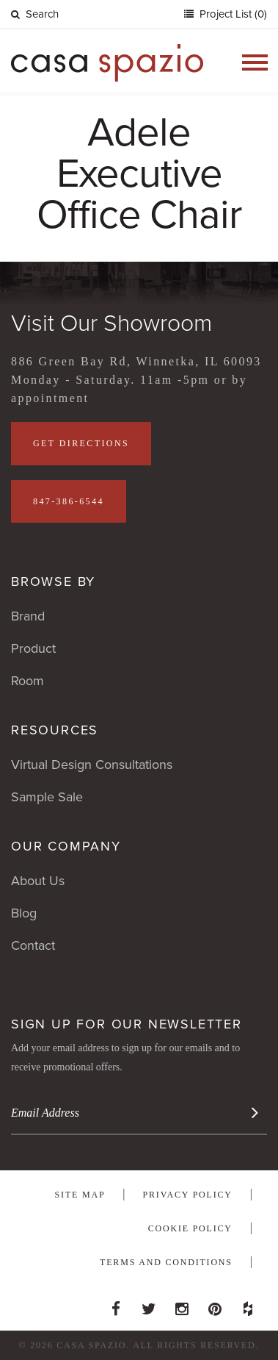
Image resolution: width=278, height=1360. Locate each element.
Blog (24, 913)
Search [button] (35, 14)
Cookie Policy (190, 1228)
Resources (54, 730)
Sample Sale (47, 797)
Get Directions (81, 443)
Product (33, 648)
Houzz (248, 1305)
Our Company (66, 846)
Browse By (53, 581)
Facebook (116, 1305)
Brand (28, 616)
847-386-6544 (68, 501)
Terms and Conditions (166, 1262)
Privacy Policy (188, 1194)
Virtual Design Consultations (91, 764)
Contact (33, 945)
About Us (38, 881)
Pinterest (215, 1305)
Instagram (182, 1305)
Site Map (80, 1194)
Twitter (149, 1305)
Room (27, 681)
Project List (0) (232, 14)
